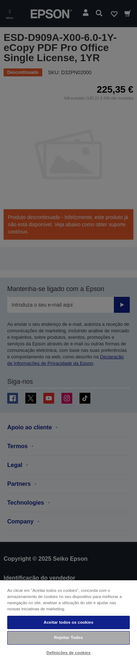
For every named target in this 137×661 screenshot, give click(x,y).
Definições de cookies (69, 653)
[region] (68, 620)
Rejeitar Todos (68, 637)
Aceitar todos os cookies (68, 622)
